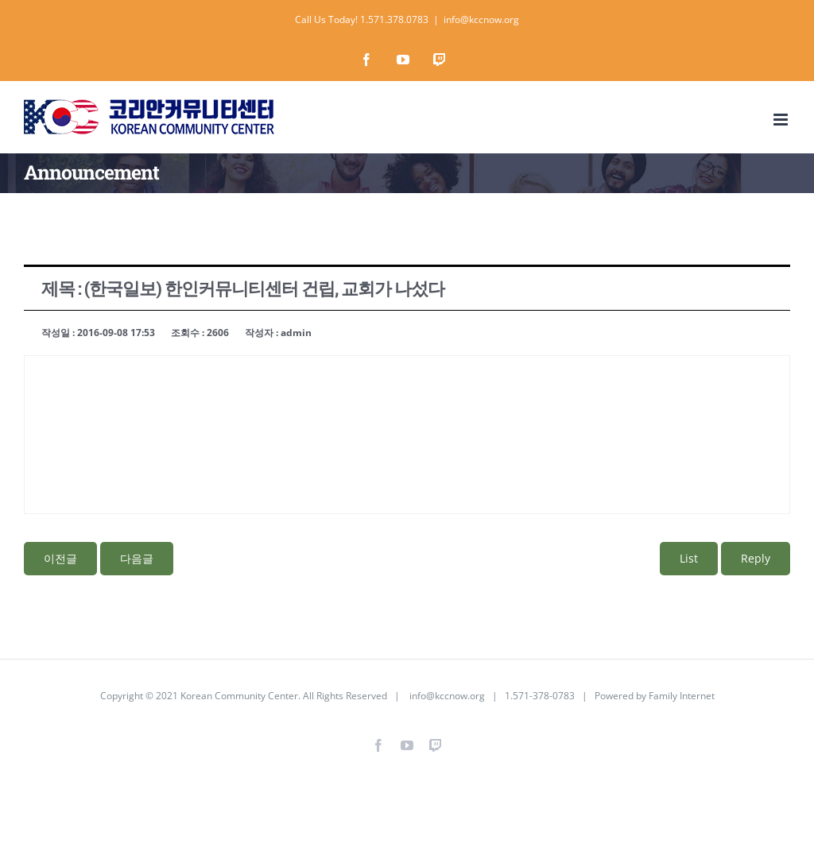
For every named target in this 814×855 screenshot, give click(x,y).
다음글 (136, 558)
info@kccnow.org (481, 19)
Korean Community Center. (240, 695)
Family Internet (682, 695)
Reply (755, 558)
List (689, 558)
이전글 (60, 558)
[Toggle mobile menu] (781, 119)
